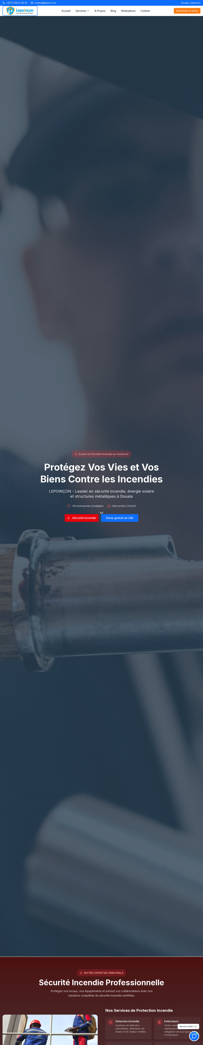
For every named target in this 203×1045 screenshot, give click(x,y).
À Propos (99, 10)
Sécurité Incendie (81, 518)
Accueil (66, 10)
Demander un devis (187, 10)
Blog (113, 10)
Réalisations (128, 10)
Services (82, 10)
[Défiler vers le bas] (101, 512)
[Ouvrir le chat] (194, 1036)
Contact (145, 10)
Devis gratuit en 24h (119, 518)
